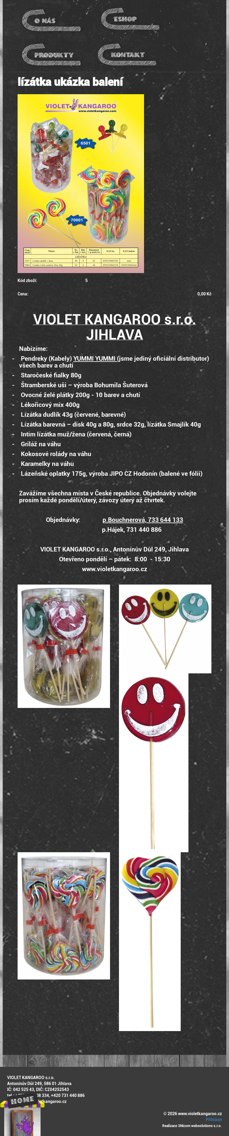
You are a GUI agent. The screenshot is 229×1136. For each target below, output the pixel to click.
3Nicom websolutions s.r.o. (200, 1126)
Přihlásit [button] (213, 1119)
